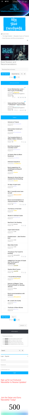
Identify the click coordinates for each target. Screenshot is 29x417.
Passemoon (17, 217)
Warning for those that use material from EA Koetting (15, 178)
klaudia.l (16, 224)
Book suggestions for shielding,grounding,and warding (15, 169)
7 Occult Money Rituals (14, 276)
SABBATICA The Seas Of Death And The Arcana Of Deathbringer (17, 262)
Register (7, 356)
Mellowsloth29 (17, 194)
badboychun (17, 278)
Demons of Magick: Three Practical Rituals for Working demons (16, 285)
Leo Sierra (16, 158)
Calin (15, 231)
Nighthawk (16, 92)
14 (20, 97)
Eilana (15, 288)
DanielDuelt (17, 106)
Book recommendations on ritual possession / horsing (16, 200)
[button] (19, 77)
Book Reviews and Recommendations (9, 63)
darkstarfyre (17, 149)
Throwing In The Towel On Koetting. (15, 252)
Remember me (6, 369)
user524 (16, 265)
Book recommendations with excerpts (16, 294)
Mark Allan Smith (13, 245)
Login (2, 356)
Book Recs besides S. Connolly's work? (14, 146)
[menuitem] (6, 1)
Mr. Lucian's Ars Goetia (14, 300)
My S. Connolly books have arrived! (15, 192)
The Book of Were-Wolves (15, 307)
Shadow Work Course (14, 269)
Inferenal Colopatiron (14, 161)
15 (22, 97)
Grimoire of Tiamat (13, 122)
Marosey (16, 309)
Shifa (15, 186)
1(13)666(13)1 (17, 163)
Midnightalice (17, 296)
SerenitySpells (17, 124)
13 (18, 97)
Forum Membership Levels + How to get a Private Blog (16, 89)
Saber (15, 210)
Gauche (16, 172)
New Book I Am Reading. (15, 222)
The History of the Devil (14, 208)
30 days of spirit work (14, 184)
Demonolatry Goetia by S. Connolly (15, 129)
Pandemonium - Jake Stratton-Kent (17, 237)
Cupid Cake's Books (13, 229)
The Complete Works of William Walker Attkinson (15, 138)
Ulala (15, 140)
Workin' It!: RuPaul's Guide (15, 215)
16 (25, 97)
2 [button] (16, 77)
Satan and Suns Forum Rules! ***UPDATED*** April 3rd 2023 (17, 103)
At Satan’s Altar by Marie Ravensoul (15, 155)
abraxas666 (17, 255)
